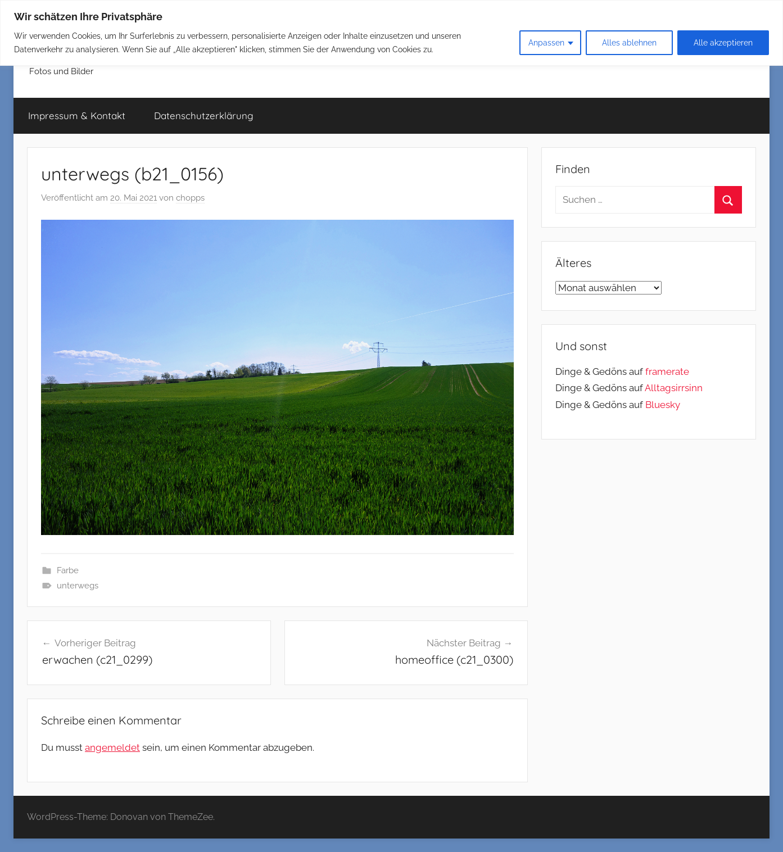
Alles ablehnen (629, 42)
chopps (190, 198)
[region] (391, 33)
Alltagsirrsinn (674, 387)
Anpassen (546, 42)
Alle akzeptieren (723, 42)
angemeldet (112, 747)
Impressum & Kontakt (76, 115)
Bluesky (662, 404)
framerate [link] (667, 371)
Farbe (68, 570)
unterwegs (77, 586)
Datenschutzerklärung (204, 115)
